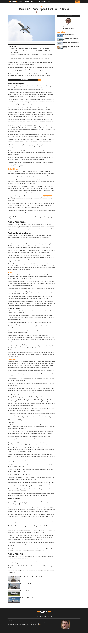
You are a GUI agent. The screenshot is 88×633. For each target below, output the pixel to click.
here (40, 624)
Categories (41, 616)
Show (40, 79)
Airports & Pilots (45, 1)
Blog (37, 616)
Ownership (27, 1)
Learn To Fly (33, 1)
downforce (41, 245)
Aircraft (21, 1)
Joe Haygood (40, 11)
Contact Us (50, 616)
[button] (13, 1)
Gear (39, 1)
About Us (45, 616)
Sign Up (77, 1)
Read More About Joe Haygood (68, 28)
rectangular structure (47, 195)
